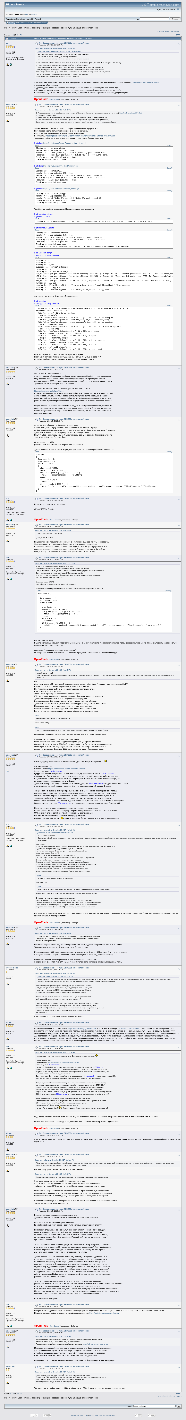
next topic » (176, 32)
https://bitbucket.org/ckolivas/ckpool (49, 391)
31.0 (32, 19)
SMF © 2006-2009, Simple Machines (102, 1415)
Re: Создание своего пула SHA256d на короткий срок (64, 43)
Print (178, 34)
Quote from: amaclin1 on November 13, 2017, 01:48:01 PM (55, 48)
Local (20, 28)
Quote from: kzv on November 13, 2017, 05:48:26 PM (53, 110)
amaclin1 (10, 104)
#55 (179, 1134)
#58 (179, 1305)
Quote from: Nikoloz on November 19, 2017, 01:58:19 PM (54, 1160)
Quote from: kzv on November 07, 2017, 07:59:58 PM (55, 976)
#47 (179, 559)
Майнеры (46, 28)
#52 (179, 969)
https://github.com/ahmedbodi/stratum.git (60, 166)
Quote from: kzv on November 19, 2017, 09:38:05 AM (53, 933)
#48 (179, 665)
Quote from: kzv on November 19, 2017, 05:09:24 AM (53, 530)
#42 (179, 105)
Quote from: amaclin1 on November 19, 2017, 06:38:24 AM (55, 830)
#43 (179, 369)
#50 (179, 825)
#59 (179, 1332)
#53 (179, 1023)
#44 (179, 420)
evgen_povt (11, 1366)
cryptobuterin (12, 968)
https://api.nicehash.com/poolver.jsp (104, 1313)
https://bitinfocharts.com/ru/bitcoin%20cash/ (66, 769)
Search (24, 22)
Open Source (54, 99)
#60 (179, 1367)
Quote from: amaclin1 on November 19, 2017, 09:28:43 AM (55, 1052)
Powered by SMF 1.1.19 (79, 1415)
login (27, 14)
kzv (7, 43)
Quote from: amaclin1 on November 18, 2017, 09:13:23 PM (55, 563)
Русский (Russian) (32, 28)
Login (30, 22)
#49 (179, 756)
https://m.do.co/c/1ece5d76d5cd (146, 83)
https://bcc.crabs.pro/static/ (129, 1028)
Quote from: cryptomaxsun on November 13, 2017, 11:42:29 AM (59, 51)
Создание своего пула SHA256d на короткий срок (75, 28)
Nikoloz (9, 1022)
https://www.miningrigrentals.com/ (82, 1028)
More (44, 22)
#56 (179, 1155)
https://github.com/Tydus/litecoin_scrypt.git (61, 188)
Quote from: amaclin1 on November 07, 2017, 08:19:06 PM (55, 973)
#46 (179, 526)
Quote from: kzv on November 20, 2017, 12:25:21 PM (53, 1336)
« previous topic (163, 32)
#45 (179, 499)
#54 (179, 1048)
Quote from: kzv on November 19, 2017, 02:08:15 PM (53, 1174)
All (21, 35)
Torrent (37, 19)
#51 (179, 929)
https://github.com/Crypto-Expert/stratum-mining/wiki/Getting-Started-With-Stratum (80, 136)
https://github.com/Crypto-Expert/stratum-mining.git (64, 143)
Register (37, 22)
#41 (179, 44)
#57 (179, 1210)
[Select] (169, 145)
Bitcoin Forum (10, 28)
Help (17, 22)
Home (11, 22)
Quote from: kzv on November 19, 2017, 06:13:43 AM (53, 670)
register (34, 14)
